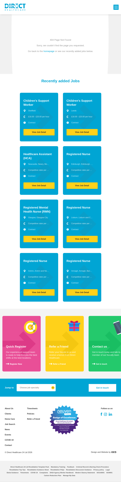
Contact (8, 445)
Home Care (10, 419)
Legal (108, 470)
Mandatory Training (58, 467)
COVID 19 (9, 440)
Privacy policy (98, 470)
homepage (49, 51)
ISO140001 (101, 473)
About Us (9, 408)
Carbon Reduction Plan (52, 475)
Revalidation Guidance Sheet (38, 470)
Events (8, 435)
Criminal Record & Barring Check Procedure (92, 467)
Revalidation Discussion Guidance (79, 470)
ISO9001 (109, 473)
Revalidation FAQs (57, 470)
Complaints (43, 473)
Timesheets (32, 408)
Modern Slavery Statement (85, 473)
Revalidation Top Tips (17, 470)
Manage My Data (69, 475)
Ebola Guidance (12, 473)
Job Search (10, 424)
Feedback (70, 467)
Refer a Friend (33, 419)
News (7, 429)
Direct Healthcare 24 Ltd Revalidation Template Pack (29, 467)
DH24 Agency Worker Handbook (62, 473)
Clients (8, 414)
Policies (30, 414)
